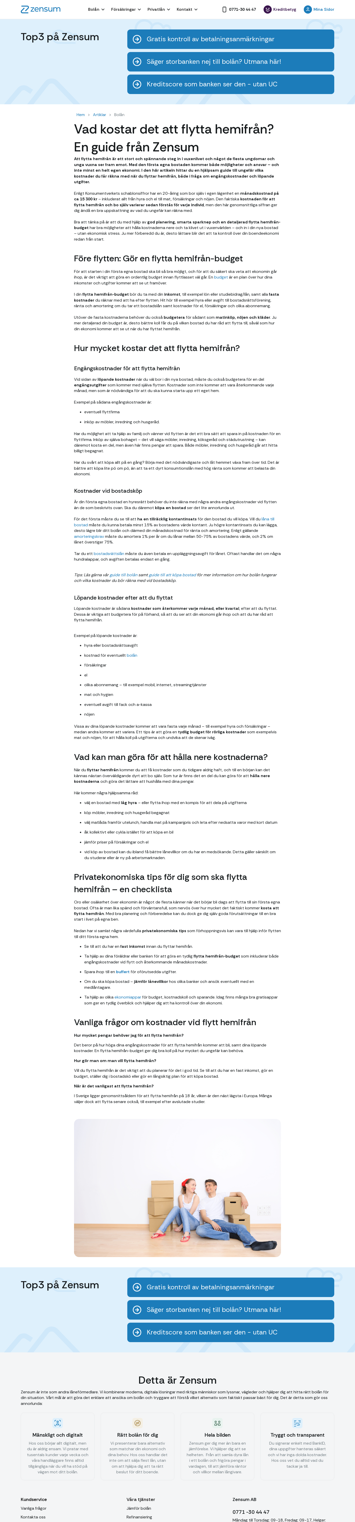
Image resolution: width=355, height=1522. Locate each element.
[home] (40, 9)
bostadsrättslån (109, 553)
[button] (97, 9)
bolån (132, 655)
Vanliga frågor (33, 1508)
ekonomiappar (127, 997)
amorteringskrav (89, 536)
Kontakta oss (33, 1517)
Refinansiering (139, 1517)
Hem (81, 114)
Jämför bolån (139, 1508)
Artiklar (99, 114)
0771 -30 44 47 (251, 1512)
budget (221, 277)
